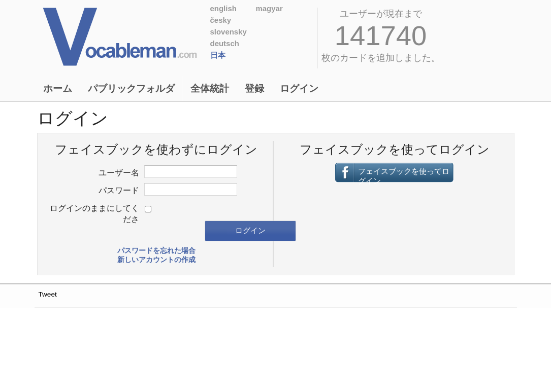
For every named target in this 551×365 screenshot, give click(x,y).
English (223, 8)
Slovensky (228, 31)
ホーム (57, 88)
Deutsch (224, 43)
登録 (254, 88)
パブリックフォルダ (131, 88)
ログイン (299, 88)
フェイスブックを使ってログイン (403, 174)
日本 (217, 55)
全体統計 (209, 88)
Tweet (48, 294)
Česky (221, 20)
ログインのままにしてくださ (94, 213)
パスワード (119, 190)
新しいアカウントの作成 (156, 260)
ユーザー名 (119, 172)
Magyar (269, 8)
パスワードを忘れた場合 (156, 250)
